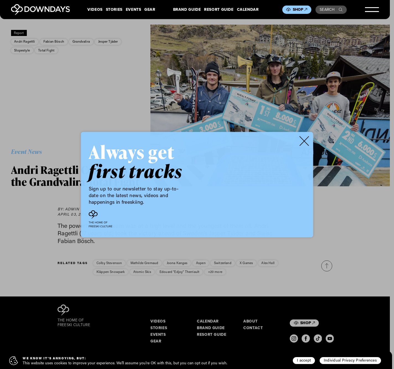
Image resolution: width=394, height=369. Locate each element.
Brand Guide (187, 9)
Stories (114, 9)
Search (331, 9)
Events (133, 9)
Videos (95, 9)
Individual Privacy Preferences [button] (350, 360)
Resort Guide (218, 9)
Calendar (248, 9)
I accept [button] (304, 360)
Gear (149, 9)
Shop (300, 9)
